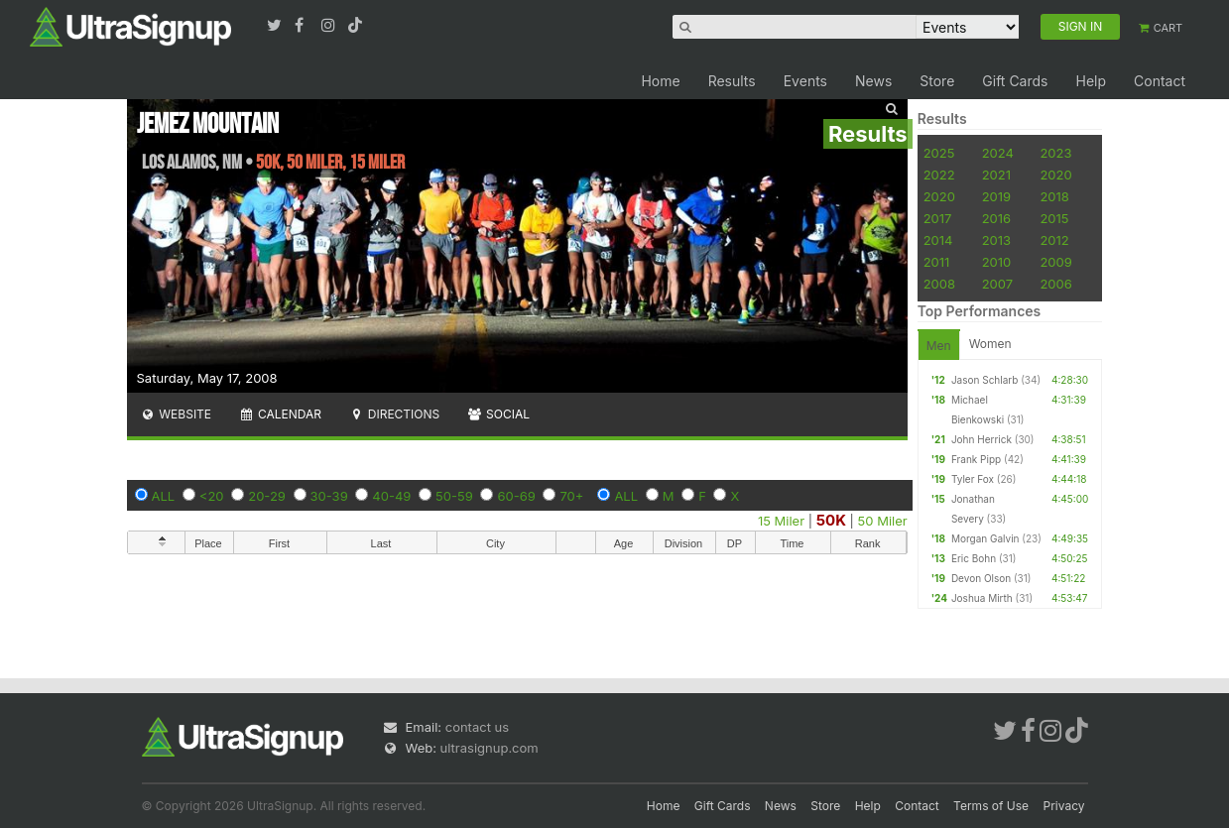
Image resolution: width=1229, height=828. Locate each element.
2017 (937, 218)
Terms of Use (991, 805)
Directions (394, 414)
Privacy (1064, 805)
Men (938, 345)
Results (732, 80)
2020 (1055, 174)
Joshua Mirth (982, 598)
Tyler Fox (972, 479)
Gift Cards (1014, 80)
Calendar (280, 414)
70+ (571, 496)
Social (498, 414)
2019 (996, 196)
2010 (997, 262)
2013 (996, 240)
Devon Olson (981, 578)
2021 (996, 174)
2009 (1055, 262)
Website (176, 414)
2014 (938, 240)
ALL (164, 496)
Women (990, 343)
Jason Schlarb (984, 380)
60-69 (516, 496)
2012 (1054, 240)
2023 (1055, 153)
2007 (997, 284)
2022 (939, 174)
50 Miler (883, 521)
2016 (996, 218)
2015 (1054, 218)
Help (1090, 80)
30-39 (329, 496)
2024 (998, 153)
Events (805, 80)
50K (831, 520)
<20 (211, 496)
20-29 (267, 496)
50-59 (454, 496)
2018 (1054, 196)
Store (937, 80)
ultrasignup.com (489, 748)
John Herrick (981, 439)
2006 (1055, 284)
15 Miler (781, 521)
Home (660, 80)
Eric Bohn (973, 558)
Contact (1159, 80)
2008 (939, 284)
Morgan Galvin (985, 538)
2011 (936, 262)
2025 (939, 153)
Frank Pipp (976, 459)
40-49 (391, 496)
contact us (477, 727)
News (873, 80)
